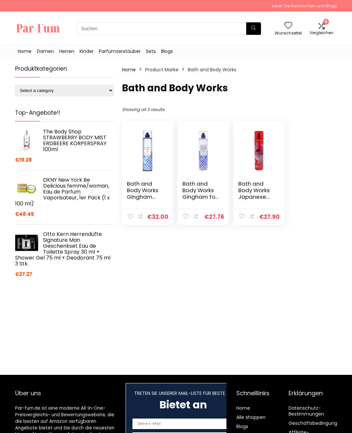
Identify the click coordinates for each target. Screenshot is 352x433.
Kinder (87, 51)
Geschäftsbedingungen (316, 423)
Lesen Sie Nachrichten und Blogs (304, 6)
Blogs (167, 51)
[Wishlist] (288, 25)
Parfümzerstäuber (120, 51)
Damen (45, 51)
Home (25, 51)
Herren (66, 51)
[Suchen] (253, 28)
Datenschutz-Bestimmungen (306, 411)
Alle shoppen (251, 417)
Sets (151, 51)
